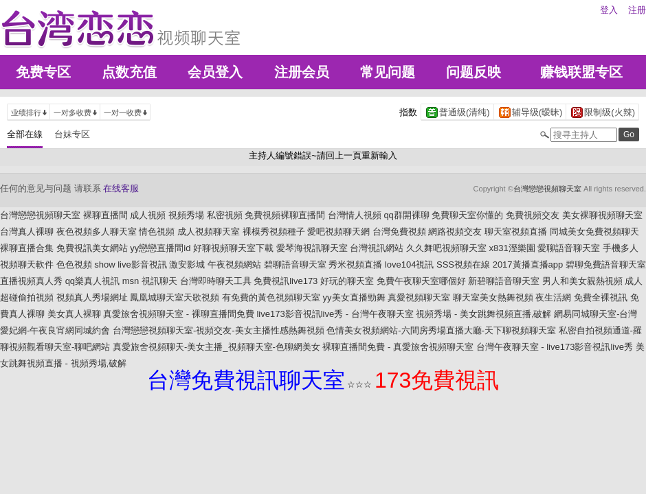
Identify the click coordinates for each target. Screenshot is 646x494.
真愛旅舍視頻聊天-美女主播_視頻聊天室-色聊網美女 (216, 347)
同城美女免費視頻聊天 (594, 231)
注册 (637, 10)
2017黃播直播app (528, 264)
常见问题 (387, 72)
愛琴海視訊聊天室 (312, 248)
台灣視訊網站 (376, 248)
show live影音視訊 (130, 264)
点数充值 (129, 72)
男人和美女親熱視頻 (582, 281)
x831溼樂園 (512, 248)
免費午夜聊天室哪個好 (421, 281)
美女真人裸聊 (74, 314)
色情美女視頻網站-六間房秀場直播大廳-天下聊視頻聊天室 (441, 330)
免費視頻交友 (532, 215)
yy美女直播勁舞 (354, 297)
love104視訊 (409, 264)
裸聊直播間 (105, 215)
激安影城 (187, 264)
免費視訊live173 (286, 281)
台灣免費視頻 (399, 231)
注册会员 (301, 72)
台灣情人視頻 (354, 215)
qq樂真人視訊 (92, 281)
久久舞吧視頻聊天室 (446, 248)
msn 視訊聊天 (149, 281)
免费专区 (43, 72)
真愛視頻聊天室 (419, 297)
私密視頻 (225, 215)
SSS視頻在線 (463, 264)
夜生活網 (553, 297)
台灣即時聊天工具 (216, 281)
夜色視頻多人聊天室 (96, 231)
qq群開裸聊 (406, 215)
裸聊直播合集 (27, 248)
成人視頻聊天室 (208, 231)
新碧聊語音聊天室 (503, 281)
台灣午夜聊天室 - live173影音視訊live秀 (554, 347)
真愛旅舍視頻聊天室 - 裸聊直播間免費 (178, 314)
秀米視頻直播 (355, 264)
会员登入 (215, 72)
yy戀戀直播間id (160, 248)
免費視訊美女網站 (92, 248)
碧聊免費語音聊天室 (606, 264)
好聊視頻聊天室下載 (233, 248)
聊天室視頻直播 (516, 231)
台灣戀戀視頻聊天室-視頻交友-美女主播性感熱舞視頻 (218, 330)
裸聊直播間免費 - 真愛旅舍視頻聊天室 (398, 347)
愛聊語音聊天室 (568, 248)
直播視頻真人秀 (31, 281)
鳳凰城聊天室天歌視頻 (174, 297)
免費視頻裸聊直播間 (285, 215)
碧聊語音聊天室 (295, 264)
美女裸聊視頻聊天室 (602, 215)
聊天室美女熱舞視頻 (493, 297)
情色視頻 (157, 231)
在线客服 (121, 188)
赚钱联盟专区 (581, 72)
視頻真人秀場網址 (92, 297)
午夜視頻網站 (234, 264)
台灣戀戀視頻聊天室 (547, 189)
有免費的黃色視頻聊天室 (271, 297)
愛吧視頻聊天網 (338, 231)
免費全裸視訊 (600, 297)
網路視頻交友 (455, 231)
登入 (609, 10)
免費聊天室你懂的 (467, 215)
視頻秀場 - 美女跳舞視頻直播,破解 (483, 314)
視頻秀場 (186, 215)
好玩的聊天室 (347, 281)
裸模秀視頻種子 (274, 231)
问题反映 (473, 72)
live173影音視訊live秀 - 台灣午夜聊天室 (334, 314)
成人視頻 (148, 215)
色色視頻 (74, 264)
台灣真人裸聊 (27, 231)
